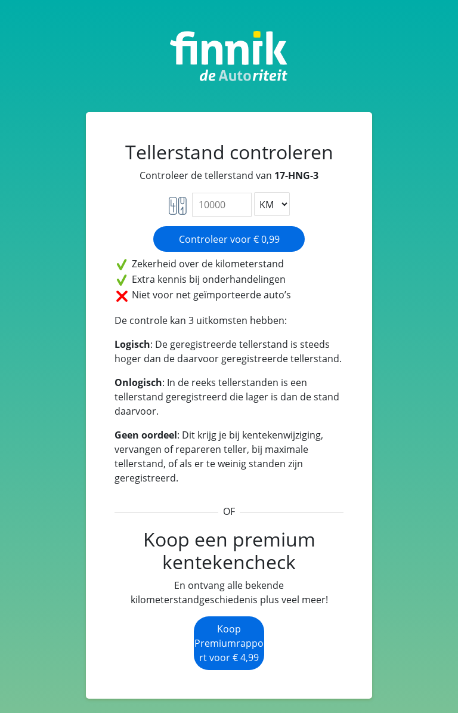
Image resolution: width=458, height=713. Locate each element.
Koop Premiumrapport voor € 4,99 (229, 643)
